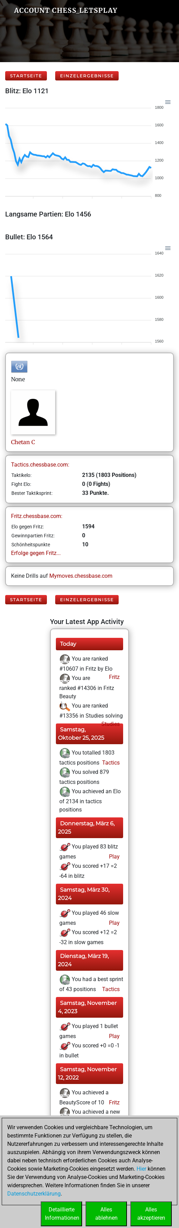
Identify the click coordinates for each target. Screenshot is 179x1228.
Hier (141, 1168)
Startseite (26, 75)
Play (114, 856)
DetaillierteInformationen (62, 1213)
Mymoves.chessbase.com (80, 576)
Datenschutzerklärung (34, 1193)
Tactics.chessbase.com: (40, 464)
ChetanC (23, 442)
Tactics (110, 762)
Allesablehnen (106, 1213)
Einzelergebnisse (87, 75)
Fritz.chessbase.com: (36, 516)
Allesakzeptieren (151, 1213)
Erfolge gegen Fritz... (36, 553)
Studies (110, 724)
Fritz (114, 677)
